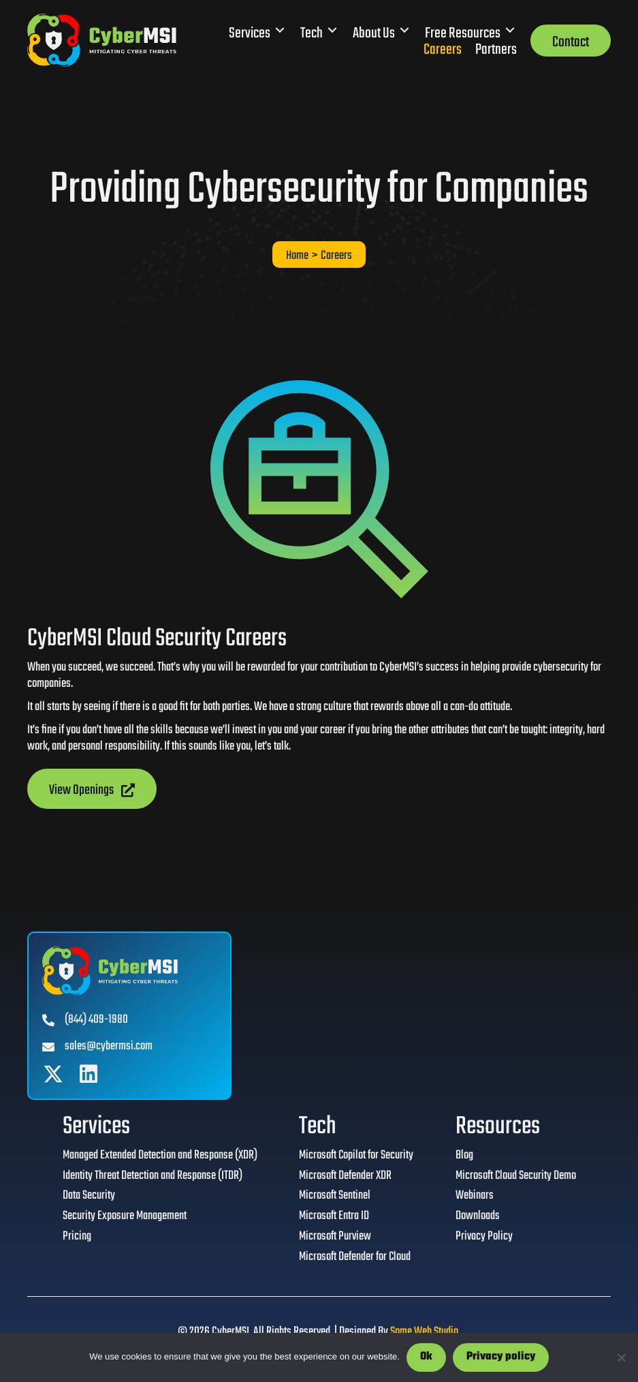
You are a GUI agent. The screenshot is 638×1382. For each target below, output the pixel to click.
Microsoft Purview (334, 1238)
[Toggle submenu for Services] (280, 30)
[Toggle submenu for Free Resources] (510, 30)
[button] (53, 1074)
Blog (464, 1156)
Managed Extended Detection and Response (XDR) (159, 1156)
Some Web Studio (424, 1332)
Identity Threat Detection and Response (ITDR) (152, 1177)
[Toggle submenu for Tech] (332, 30)
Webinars (474, 1197)
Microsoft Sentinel (334, 1197)
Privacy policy (500, 1357)
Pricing (76, 1238)
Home (297, 256)
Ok (426, 1357)
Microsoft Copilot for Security (355, 1156)
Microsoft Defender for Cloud (354, 1259)
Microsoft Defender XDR (344, 1177)
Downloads (477, 1218)
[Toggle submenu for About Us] (404, 30)
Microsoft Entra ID (333, 1218)
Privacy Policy (483, 1238)
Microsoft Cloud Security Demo (515, 1177)
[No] (621, 1357)
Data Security (88, 1197)
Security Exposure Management (124, 1218)
